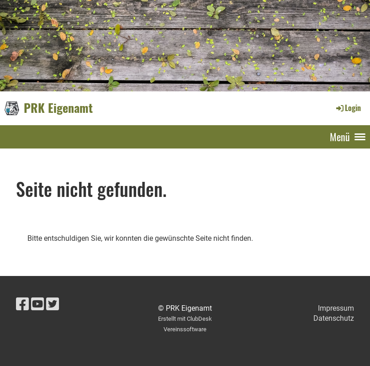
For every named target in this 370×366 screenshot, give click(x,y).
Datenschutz (333, 318)
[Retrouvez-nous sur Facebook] (22, 304)
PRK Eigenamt (58, 108)
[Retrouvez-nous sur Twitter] (52, 304)
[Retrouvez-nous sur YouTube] (37, 304)
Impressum (336, 308)
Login (348, 107)
